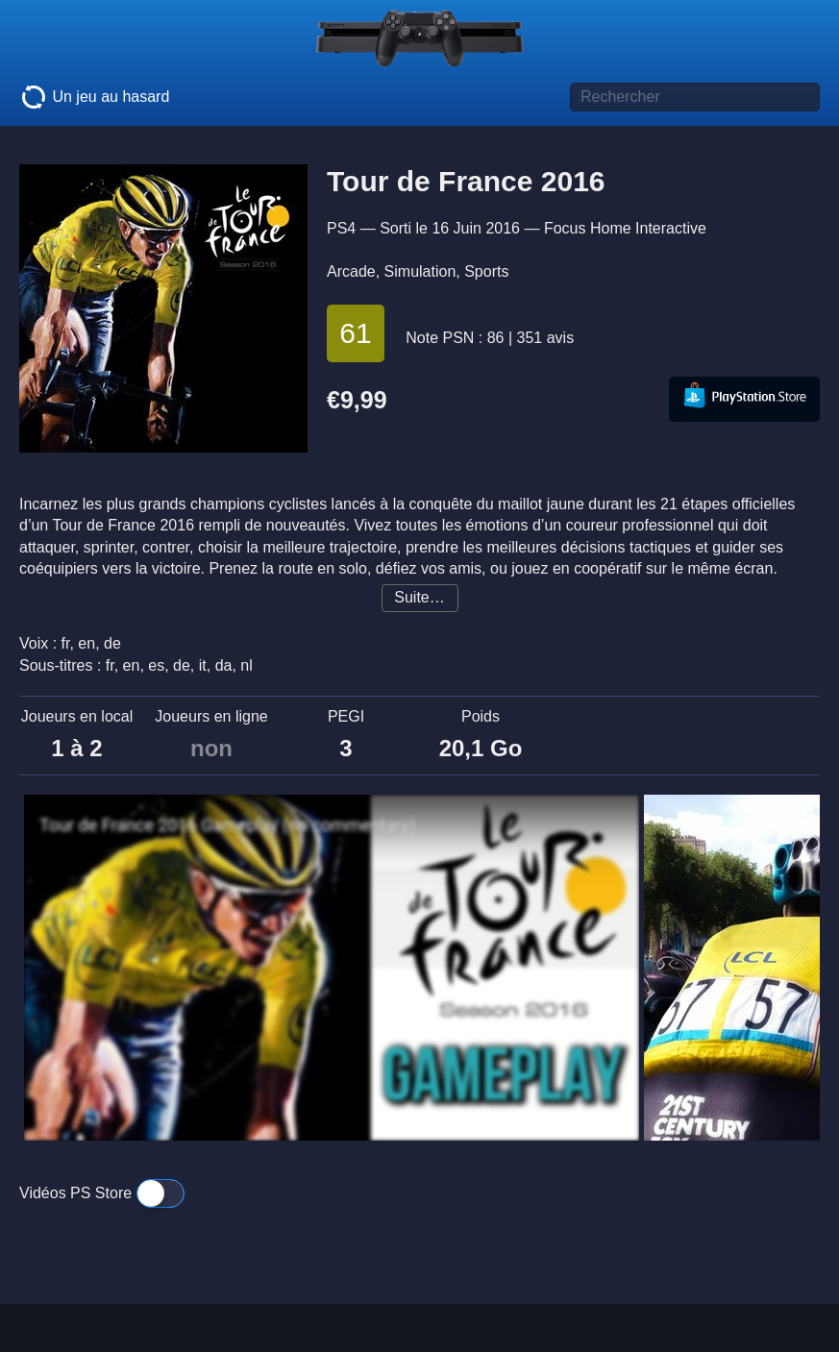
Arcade (351, 271)
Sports (486, 271)
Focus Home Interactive (625, 228)
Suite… (419, 597)
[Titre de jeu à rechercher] (695, 97)
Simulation (420, 271)
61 (355, 333)
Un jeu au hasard (94, 97)
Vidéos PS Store (102, 1193)
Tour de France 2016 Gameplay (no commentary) (227, 825)
